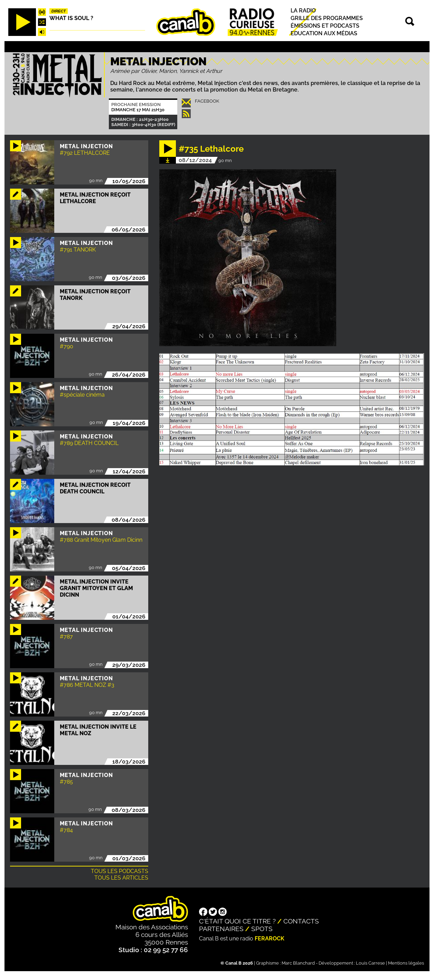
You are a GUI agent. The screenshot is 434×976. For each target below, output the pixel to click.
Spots (262, 928)
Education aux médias (324, 33)
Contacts (301, 921)
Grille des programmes (327, 18)
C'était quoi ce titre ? (237, 921)
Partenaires (221, 928)
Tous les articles (121, 877)
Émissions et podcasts (325, 25)
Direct (58, 11)
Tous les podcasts (119, 871)
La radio (303, 10)
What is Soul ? (71, 18)
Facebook (207, 101)
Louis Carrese (370, 963)
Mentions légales (406, 963)
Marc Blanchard (298, 963)
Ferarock (269, 938)
